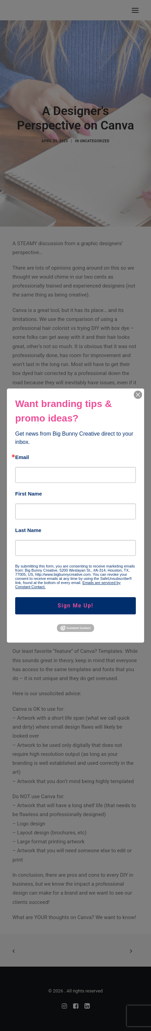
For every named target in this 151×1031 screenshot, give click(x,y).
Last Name (28, 530)
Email (22, 457)
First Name (28, 493)
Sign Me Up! (75, 605)
